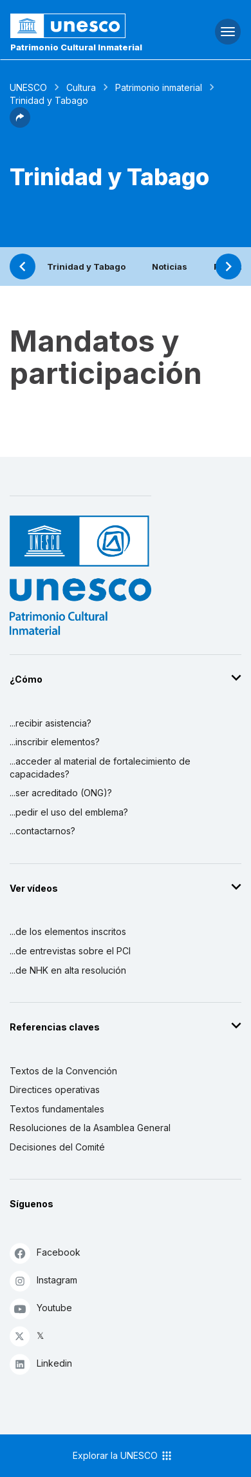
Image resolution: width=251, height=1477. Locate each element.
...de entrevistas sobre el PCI (70, 950)
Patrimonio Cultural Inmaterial (76, 47)
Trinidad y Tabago (86, 266)
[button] (20, 123)
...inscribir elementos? (55, 741)
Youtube (41, 1308)
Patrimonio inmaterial (158, 87)
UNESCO (28, 87)
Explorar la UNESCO (123, 1455)
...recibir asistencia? (50, 723)
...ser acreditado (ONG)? (61, 792)
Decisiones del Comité (57, 1146)
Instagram (43, 1281)
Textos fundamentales (57, 1108)
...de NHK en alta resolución (68, 970)
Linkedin (41, 1364)
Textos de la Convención (63, 1070)
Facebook (45, 1253)
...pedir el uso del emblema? (69, 812)
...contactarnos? (42, 830)
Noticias (169, 266)
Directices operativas (55, 1089)
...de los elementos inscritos (68, 931)
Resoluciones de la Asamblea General (90, 1127)
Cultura (81, 87)
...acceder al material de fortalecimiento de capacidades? (100, 767)
